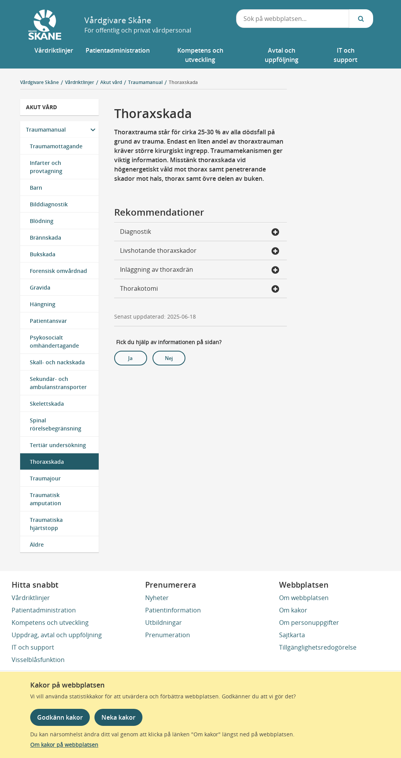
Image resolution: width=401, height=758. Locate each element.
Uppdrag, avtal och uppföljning (57, 635)
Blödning (41, 221)
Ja (130, 358)
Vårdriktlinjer (31, 597)
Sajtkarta (292, 635)
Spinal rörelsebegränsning (55, 424)
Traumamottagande (56, 146)
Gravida (40, 287)
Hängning (42, 304)
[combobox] (292, 18)
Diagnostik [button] (199, 232)
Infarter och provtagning (46, 167)
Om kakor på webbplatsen (64, 744)
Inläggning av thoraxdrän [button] (199, 270)
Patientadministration (44, 610)
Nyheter (157, 597)
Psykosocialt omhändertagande (54, 341)
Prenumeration (167, 635)
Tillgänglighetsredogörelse (317, 647)
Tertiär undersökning (58, 445)
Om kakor (293, 610)
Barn (36, 187)
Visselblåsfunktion (38, 659)
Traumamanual (46, 129)
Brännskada (45, 237)
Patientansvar (48, 320)
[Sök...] (361, 18)
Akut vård (41, 107)
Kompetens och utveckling (50, 622)
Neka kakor (118, 717)
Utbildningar (163, 622)
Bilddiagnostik (49, 204)
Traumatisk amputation (45, 499)
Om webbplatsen (304, 597)
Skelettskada (47, 403)
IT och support (33, 647)
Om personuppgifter (309, 622)
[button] (53, 55)
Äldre (37, 544)
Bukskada (42, 254)
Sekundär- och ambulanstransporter (58, 383)
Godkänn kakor (60, 717)
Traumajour (45, 478)
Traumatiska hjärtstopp (46, 524)
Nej (169, 358)
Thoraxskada (183, 82)
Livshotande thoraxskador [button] (199, 251)
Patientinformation (173, 610)
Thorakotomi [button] (199, 289)
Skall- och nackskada (57, 362)
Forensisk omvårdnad (58, 270)
